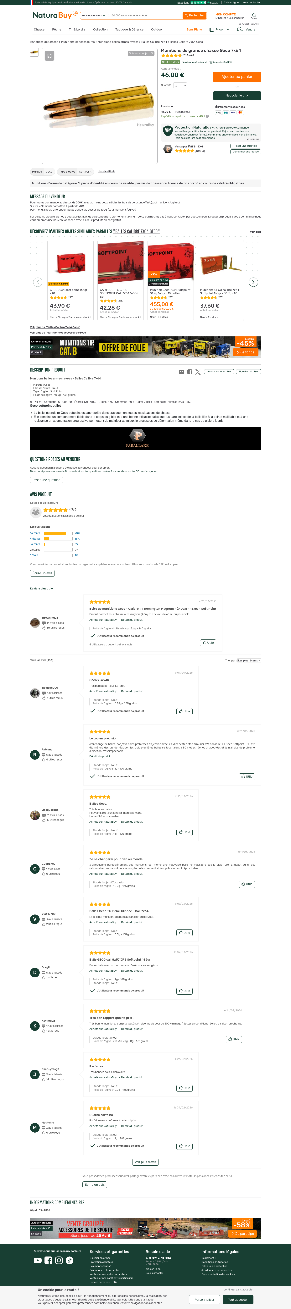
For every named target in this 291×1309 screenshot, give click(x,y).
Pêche (56, 29)
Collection (100, 29)
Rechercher (194, 16)
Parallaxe (189, 146)
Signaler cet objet (249, 371)
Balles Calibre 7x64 (154, 42)
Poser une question (246, 146)
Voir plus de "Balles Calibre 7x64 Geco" (55, 327)
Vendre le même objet (219, 371)
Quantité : (167, 85)
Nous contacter (251, 2)
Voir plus (255, 232)
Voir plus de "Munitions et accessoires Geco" (58, 332)
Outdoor (157, 29)
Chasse (39, 29)
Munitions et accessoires (78, 42)
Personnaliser (204, 1299)
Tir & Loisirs (77, 29)
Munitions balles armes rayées (118, 42)
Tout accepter (238, 1299)
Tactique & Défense (129, 29)
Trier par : (231, 660)
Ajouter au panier (236, 77)
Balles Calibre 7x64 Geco (186, 42)
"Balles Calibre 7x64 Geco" (136, 231)
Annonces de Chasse (44, 42)
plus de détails (106, 171)
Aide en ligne (231, 2)
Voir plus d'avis (145, 1162)
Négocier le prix (237, 95)
